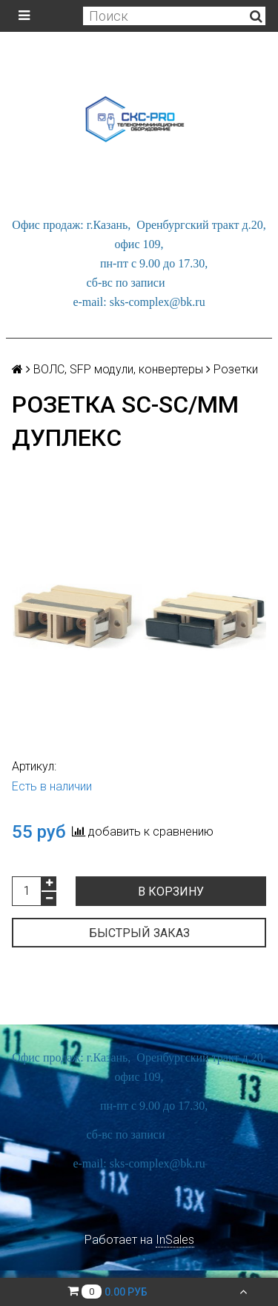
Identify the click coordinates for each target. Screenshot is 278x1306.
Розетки (236, 369)
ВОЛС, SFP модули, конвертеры (118, 369)
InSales (175, 1240)
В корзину (171, 891)
